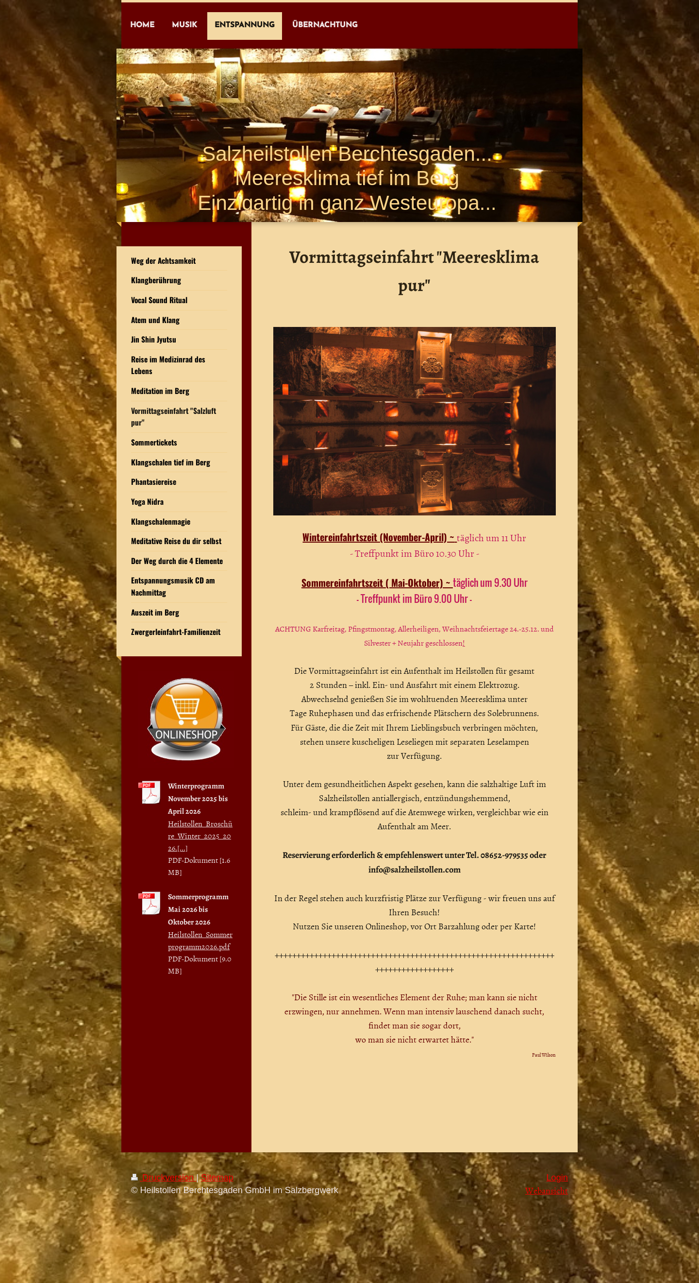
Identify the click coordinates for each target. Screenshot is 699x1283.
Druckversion (163, 1177)
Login (557, 1177)
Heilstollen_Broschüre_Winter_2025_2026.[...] (200, 836)
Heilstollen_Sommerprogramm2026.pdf (200, 940)
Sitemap (217, 1177)
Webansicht (546, 1190)
